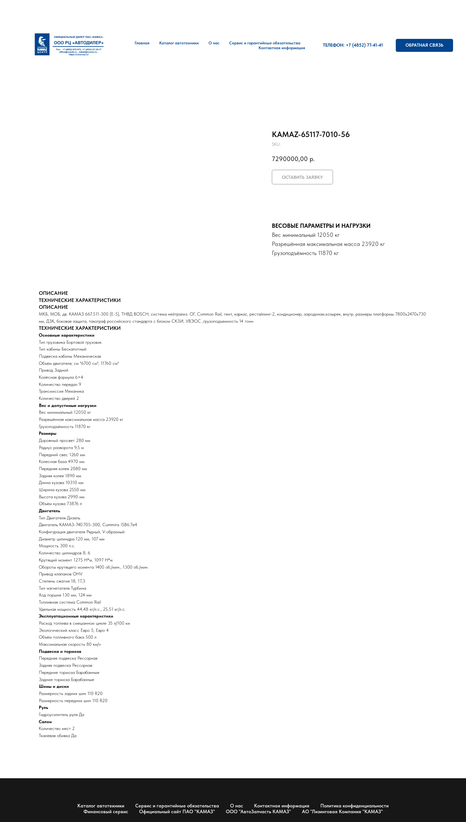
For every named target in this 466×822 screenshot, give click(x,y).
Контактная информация (282, 47)
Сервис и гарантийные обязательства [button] (264, 43)
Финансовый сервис (105, 812)
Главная (142, 43)
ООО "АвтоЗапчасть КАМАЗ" (258, 812)
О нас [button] (213, 43)
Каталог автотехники (179, 43)
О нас (236, 806)
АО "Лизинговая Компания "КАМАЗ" (342, 812)
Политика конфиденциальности (354, 806)
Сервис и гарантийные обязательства (177, 806)
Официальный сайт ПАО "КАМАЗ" (177, 812)
